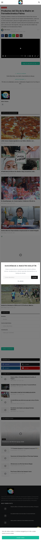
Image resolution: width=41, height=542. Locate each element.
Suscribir (34, 277)
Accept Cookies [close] (20, 537)
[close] (39, 529)
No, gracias (20, 281)
